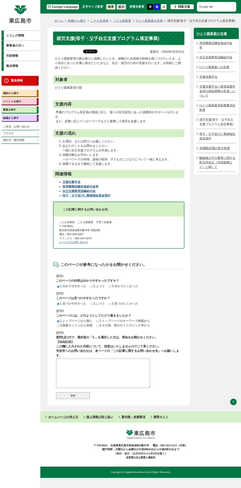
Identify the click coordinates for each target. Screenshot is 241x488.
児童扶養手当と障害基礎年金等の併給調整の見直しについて (217, 91)
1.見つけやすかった (71, 303)
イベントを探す (12, 101)
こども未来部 (100, 20)
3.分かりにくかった (123, 286)
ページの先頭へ (233, 407)
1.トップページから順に (74, 320)
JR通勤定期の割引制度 (214, 148)
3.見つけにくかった (123, 303)
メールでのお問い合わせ (73, 242)
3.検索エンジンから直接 (74, 325)
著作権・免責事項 (133, 422)
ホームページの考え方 (63, 422)
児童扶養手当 (208, 76)
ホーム (58, 20)
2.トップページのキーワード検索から (123, 320)
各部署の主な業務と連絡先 (140, 463)
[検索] (213, 7)
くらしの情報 (15, 35)
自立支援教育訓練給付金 (215, 57)
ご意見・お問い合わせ (16, 126)
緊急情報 (17, 80)
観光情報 (12, 65)
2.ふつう (97, 286)
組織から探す (11, 117)
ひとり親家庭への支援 (214, 67)
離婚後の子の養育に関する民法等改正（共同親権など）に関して (217, 162)
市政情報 (12, 55)
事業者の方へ (15, 45)
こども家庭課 (122, 20)
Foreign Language (65, 6)
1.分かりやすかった (71, 286)
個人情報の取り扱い (99, 422)
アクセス (8, 133)
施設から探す (11, 93)
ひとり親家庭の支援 (149, 20)
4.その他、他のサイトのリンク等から (123, 325)
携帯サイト (160, 422)
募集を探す (9, 109)
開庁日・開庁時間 (13, 140)
